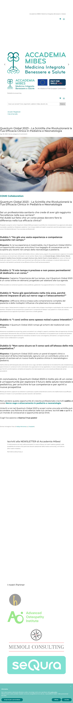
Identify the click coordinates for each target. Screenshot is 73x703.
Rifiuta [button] (56, 699)
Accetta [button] (66, 699)
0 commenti (23, 134)
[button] (70, 686)
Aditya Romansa (21, 426)
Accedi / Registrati (13, 35)
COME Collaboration (12, 196)
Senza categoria (14, 134)
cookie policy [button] (53, 692)
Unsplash (31, 426)
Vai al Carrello (12, 37)
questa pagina (27, 452)
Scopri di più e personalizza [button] (12, 699)
